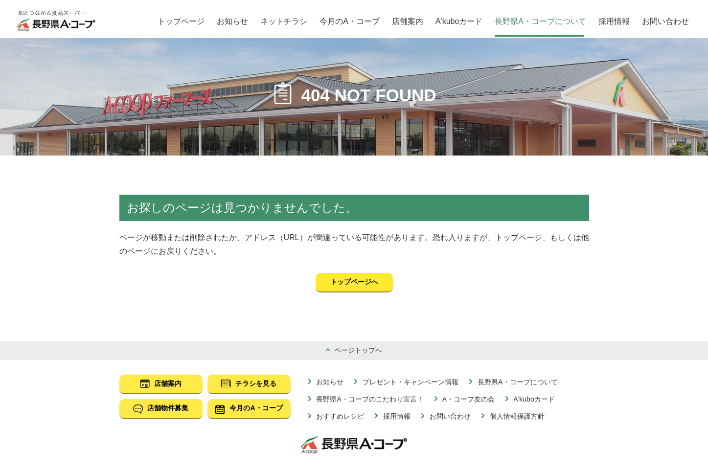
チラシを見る (255, 383)
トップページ (181, 21)
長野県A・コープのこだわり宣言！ (369, 399)
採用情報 (614, 21)
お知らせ (232, 21)
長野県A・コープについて (540, 21)
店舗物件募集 (167, 408)
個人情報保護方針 (516, 416)
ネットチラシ (283, 21)
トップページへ (354, 282)
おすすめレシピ (340, 416)
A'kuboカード (458, 21)
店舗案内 (407, 21)
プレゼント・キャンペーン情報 (409, 382)
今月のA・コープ (350, 21)
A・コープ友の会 (468, 399)
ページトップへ (357, 350)
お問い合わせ (665, 21)
